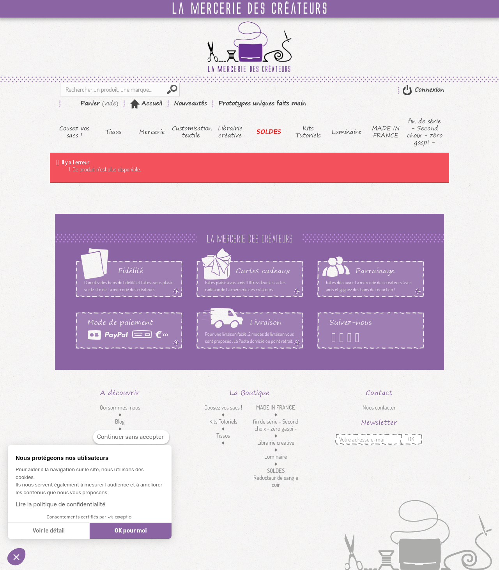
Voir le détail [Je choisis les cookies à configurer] (48, 530)
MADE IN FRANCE (386, 132)
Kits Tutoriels (308, 132)
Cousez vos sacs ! (74, 132)
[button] (16, 556)
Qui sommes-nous (120, 407)
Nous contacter (379, 407)
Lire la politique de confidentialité (60, 504)
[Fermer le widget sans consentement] (131, 437)
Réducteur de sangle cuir (275, 481)
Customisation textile (191, 132)
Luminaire (346, 132)
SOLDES (269, 132)
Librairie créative (230, 132)
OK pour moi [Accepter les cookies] (131, 530)
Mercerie (152, 132)
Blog (120, 421)
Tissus (113, 132)
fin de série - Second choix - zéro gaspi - (424, 132)
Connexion (428, 89)
